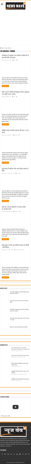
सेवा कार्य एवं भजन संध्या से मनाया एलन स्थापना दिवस (19, 301)
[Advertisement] (15, 29)
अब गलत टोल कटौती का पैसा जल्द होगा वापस (20, 355)
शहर (14, 60)
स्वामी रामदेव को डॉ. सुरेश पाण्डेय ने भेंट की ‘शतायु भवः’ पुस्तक (19, 319)
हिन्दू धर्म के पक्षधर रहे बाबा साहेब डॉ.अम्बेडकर (18, 327)
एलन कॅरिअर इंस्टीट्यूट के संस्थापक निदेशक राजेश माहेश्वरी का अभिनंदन (19, 292)
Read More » (5, 86)
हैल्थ (16, 135)
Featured (16, 211)
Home (2, 48)
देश (14, 135)
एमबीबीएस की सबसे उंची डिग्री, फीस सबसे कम (20, 379)
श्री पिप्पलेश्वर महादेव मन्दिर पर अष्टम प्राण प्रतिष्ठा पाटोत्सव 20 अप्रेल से (19, 310)
